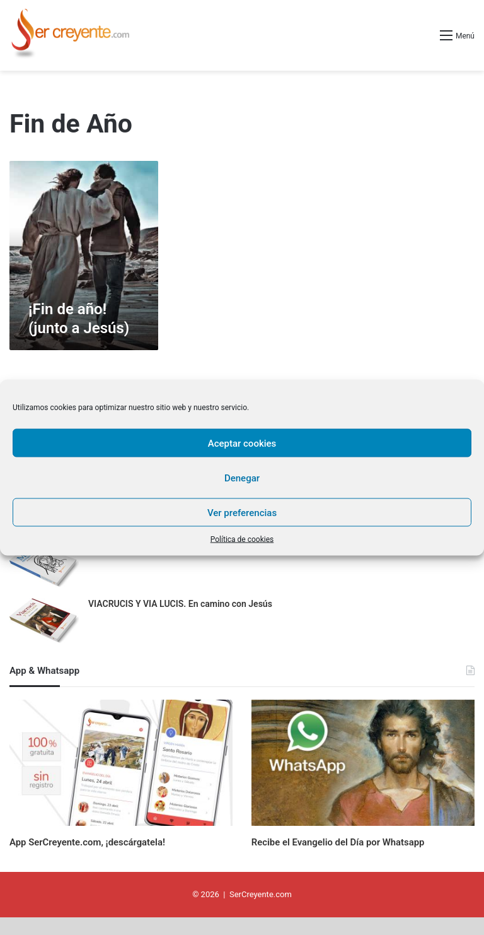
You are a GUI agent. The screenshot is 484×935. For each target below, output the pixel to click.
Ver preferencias (242, 512)
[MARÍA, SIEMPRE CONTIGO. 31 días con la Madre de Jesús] (44, 565)
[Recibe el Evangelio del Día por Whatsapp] (363, 763)
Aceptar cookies (242, 443)
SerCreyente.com (260, 912)
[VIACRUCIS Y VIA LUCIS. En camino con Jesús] (44, 621)
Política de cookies (242, 539)
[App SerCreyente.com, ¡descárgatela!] (121, 763)
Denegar (242, 477)
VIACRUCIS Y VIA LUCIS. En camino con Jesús (180, 604)
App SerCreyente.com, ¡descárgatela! (114, 841)
